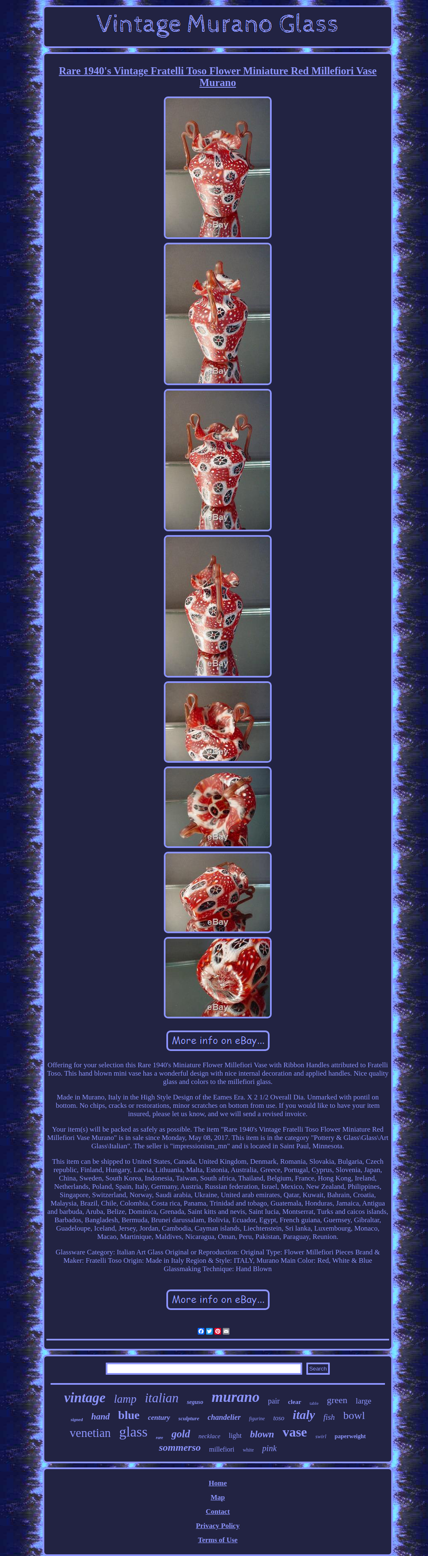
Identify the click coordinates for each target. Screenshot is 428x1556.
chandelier (224, 1417)
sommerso (180, 1447)
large (364, 1400)
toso (279, 1417)
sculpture (188, 1418)
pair (274, 1401)
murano (235, 1397)
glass (133, 1431)
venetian (90, 1432)
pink (269, 1448)
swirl (321, 1436)
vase (295, 1431)
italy (304, 1414)
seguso (195, 1402)
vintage (84, 1397)
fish (329, 1417)
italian (161, 1398)
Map (218, 1497)
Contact (218, 1511)
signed (77, 1419)
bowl (354, 1415)
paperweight (350, 1436)
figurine (257, 1418)
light (235, 1435)
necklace (209, 1436)
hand (100, 1416)
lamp (125, 1399)
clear (294, 1402)
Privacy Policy (217, 1526)
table (314, 1403)
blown (262, 1434)
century (159, 1417)
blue (129, 1415)
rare (159, 1437)
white (248, 1450)
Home (218, 1483)
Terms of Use (218, 1540)
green (337, 1400)
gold (180, 1433)
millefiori (221, 1449)
